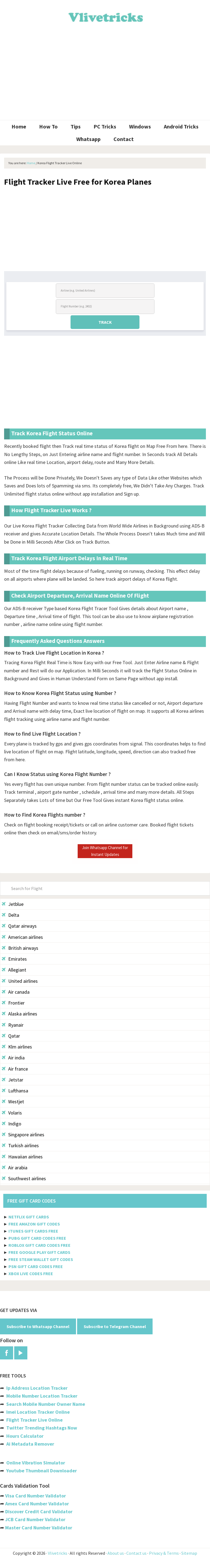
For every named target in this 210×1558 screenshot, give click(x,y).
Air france (15, 1069)
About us (115, 1553)
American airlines (22, 937)
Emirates (14, 959)
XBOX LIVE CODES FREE (30, 1273)
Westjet (13, 1101)
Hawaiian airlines (22, 1156)
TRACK (105, 322)
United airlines (20, 981)
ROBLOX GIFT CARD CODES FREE (39, 1245)
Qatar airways (19, 926)
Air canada (16, 992)
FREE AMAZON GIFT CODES (34, 1224)
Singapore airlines (23, 1134)
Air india (13, 1057)
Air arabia (14, 1167)
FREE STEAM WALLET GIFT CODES (40, 1259)
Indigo (11, 1123)
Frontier (13, 1003)
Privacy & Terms (164, 1553)
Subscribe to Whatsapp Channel (38, 1326)
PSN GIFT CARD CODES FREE (35, 1266)
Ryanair (13, 1025)
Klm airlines (17, 1047)
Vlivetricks (105, 16)
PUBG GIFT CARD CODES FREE (37, 1238)
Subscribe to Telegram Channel (115, 1326)
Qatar (11, 1036)
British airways (20, 948)
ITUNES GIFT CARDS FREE (33, 1231)
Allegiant (14, 970)
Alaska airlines (19, 1014)
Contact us (136, 1553)
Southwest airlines (24, 1178)
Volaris (12, 1113)
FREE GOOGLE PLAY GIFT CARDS (39, 1252)
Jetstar (12, 1080)
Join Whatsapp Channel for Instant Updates (105, 851)
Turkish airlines (20, 1145)
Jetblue (13, 904)
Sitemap (189, 1553)
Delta (10, 915)
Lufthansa (15, 1090)
